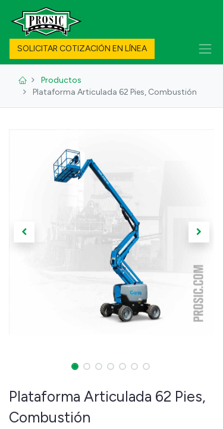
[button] (24, 231)
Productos (61, 80)
